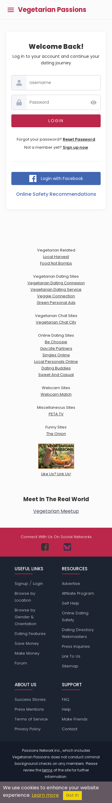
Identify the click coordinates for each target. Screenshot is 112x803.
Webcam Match (56, 394)
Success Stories (30, 699)
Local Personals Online (56, 361)
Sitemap (70, 666)
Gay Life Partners (56, 348)
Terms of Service (31, 719)
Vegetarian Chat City (56, 322)
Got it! (72, 795)
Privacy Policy (28, 729)
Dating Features (30, 633)
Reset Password (79, 139)
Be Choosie (56, 342)
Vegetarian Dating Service (56, 289)
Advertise (71, 583)
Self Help (70, 603)
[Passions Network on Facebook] (45, 547)
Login (38, 583)
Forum (21, 663)
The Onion (56, 434)
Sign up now (75, 147)
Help (66, 709)
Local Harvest (56, 257)
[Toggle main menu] (10, 9)
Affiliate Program (78, 593)
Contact (69, 729)
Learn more (45, 795)
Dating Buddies (56, 368)
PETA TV (56, 414)
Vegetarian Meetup (56, 511)
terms (47, 770)
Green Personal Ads (56, 302)
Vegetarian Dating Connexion (56, 283)
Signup (21, 583)
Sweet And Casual (56, 375)
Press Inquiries (76, 646)
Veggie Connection (56, 296)
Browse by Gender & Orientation (25, 617)
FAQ (65, 699)
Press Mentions (29, 709)
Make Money (27, 653)
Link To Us (71, 656)
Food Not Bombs (56, 263)
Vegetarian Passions (52, 9)
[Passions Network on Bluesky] (67, 547)
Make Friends (75, 719)
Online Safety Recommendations (56, 194)
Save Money (27, 643)
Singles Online (56, 355)
